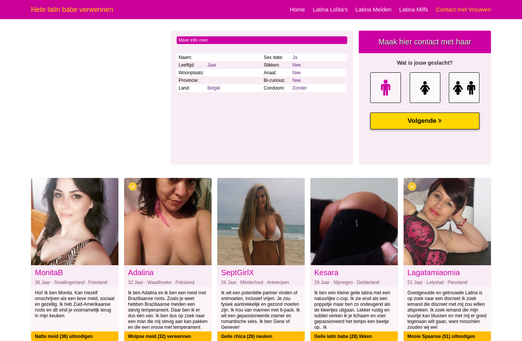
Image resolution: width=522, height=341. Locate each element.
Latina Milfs (413, 9)
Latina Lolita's (330, 9)
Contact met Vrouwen (463, 9)
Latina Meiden (373, 9)
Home (297, 9)
